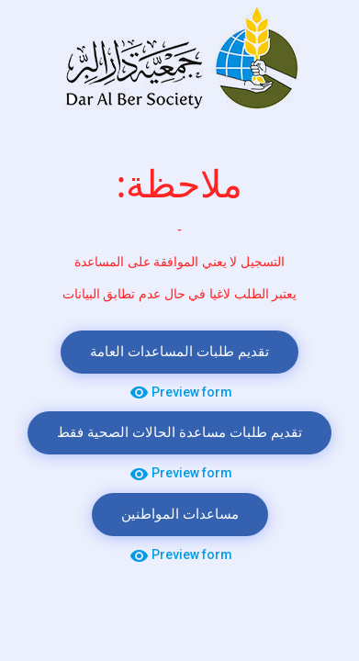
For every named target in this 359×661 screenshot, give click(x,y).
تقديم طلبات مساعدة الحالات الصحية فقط (179, 433)
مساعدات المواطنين (180, 514)
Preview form (179, 392)
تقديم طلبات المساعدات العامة (179, 352)
